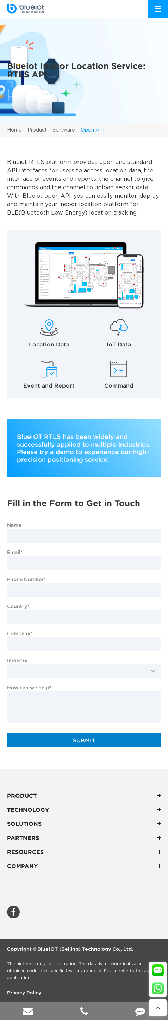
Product (37, 130)
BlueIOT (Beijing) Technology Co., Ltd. (85, 949)
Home (14, 130)
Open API (92, 130)
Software (63, 130)
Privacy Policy (24, 992)
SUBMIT (84, 740)
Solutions (84, 823)
